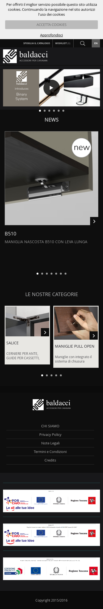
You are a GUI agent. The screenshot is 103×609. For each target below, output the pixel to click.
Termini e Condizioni (50, 451)
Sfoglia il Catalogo (36, 43)
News (51, 119)
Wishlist (63, 43)
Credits (50, 460)
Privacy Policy (50, 434)
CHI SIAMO (50, 425)
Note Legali (50, 443)
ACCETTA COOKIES (51, 24)
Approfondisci (51, 35)
